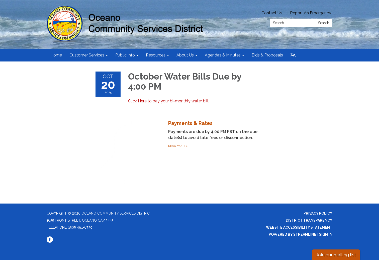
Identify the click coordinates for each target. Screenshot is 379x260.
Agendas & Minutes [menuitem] (223, 55)
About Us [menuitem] (185, 55)
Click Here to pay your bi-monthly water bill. (168, 101)
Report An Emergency (310, 13)
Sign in (325, 234)
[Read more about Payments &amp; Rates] (177, 153)
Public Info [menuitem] (125, 55)
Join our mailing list (336, 254)
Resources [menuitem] (155, 55)
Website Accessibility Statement (299, 227)
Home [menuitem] (56, 55)
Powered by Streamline (292, 234)
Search (323, 23)
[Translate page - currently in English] (293, 55)
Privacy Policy (318, 213)
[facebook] (50, 241)
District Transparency (309, 220)
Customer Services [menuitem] (86, 55)
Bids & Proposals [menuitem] (267, 55)
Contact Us (271, 13)
